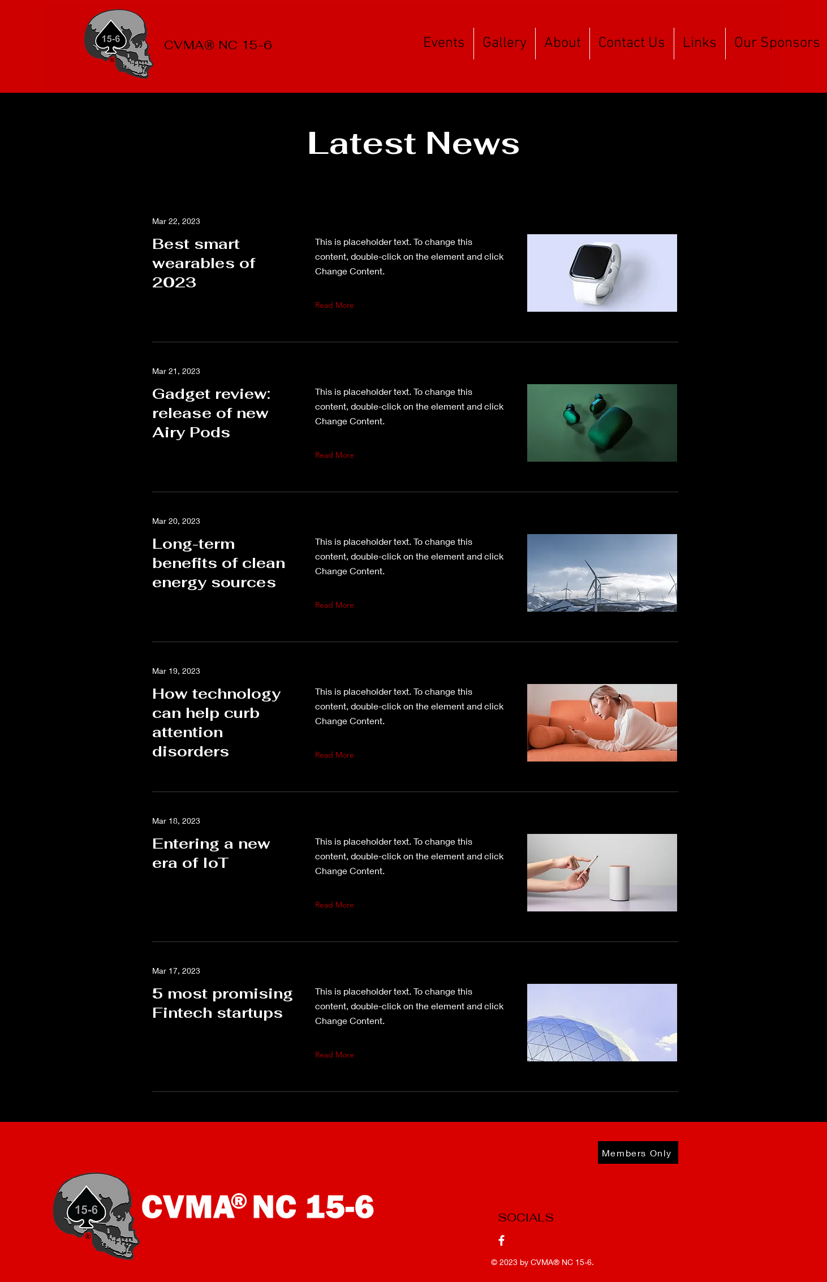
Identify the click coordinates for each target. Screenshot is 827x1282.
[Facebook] (501, 1240)
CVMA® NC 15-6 (218, 45)
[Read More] (337, 305)
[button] (444, 43)
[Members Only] (638, 1152)
